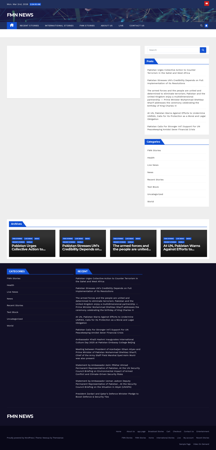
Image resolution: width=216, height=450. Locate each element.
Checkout (177, 431)
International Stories (59, 25)
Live (121, 25)
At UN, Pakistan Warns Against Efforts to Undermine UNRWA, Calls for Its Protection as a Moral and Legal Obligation (176, 116)
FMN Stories (87, 25)
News (150, 172)
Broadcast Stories (156, 431)
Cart (168, 431)
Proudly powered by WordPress (21, 438)
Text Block (153, 187)
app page (141, 431)
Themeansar (58, 438)
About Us (107, 25)
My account (188, 438)
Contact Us (137, 25)
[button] (201, 25)
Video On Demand (201, 444)
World (150, 201)
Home (118, 431)
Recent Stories (29, 25)
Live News (153, 165)
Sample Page (185, 444)
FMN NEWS (20, 15)
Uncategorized (155, 194)
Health (151, 157)
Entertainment (202, 431)
